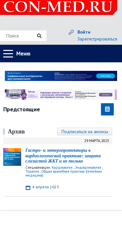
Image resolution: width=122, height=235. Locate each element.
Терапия (32, 171)
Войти (83, 32)
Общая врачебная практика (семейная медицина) (63, 173)
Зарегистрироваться (97, 39)
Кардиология (62, 167)
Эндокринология (88, 167)
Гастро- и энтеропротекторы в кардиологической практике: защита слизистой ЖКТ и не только (63, 156)
